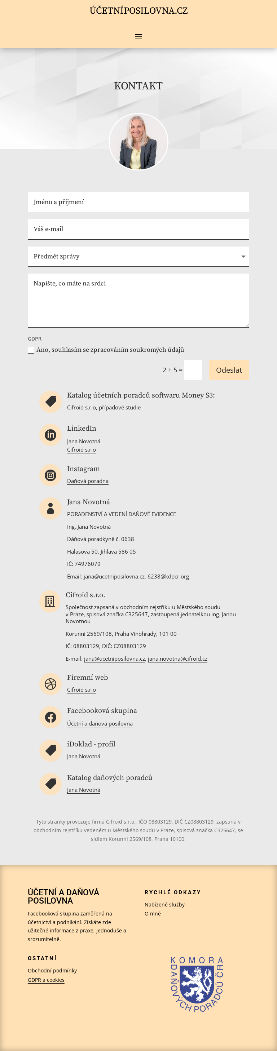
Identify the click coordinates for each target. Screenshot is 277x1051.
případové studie (120, 407)
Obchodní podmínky (52, 970)
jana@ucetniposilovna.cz (114, 658)
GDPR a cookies (46, 979)
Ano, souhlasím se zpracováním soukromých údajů (106, 350)
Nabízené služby (165, 904)
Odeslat (229, 370)
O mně (153, 913)
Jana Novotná (83, 441)
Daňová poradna (88, 480)
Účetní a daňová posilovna (100, 723)
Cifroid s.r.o (81, 407)
